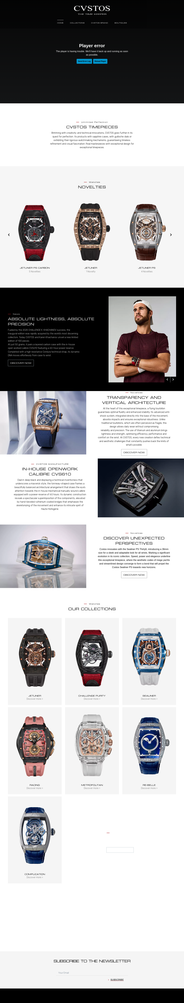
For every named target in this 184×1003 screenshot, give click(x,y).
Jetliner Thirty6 (33, 267)
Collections (77, 23)
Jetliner (146, 267)
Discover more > (35, 699)
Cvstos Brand (99, 23)
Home (60, 23)
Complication (35, 874)
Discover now (20, 363)
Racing (35, 785)
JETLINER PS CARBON (90, 267)
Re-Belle (149, 785)
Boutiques (121, 23)
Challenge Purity (92, 695)
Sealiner (149, 695)
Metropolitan (92, 785)
